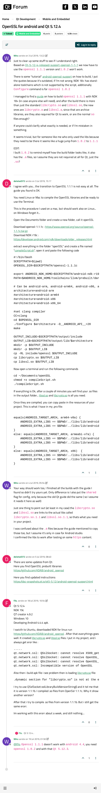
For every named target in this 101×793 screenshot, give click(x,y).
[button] (5, 788)
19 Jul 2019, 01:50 (37, 739)
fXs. (15, 600)
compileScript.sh (24, 250)
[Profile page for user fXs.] (6, 603)
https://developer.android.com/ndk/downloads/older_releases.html (53, 239)
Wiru (16, 55)
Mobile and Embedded (28, 33)
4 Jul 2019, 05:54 (36, 483)
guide (40, 96)
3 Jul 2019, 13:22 (36, 55)
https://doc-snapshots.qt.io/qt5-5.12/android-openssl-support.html (53, 581)
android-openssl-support (57, 76)
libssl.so (43, 395)
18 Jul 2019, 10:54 (36, 600)
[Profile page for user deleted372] (6, 183)
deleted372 (19, 181)
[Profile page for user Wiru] (6, 58)
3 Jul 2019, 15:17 (43, 181)
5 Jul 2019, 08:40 (43, 556)
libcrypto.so (60, 395)
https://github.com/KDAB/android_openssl (39, 570)
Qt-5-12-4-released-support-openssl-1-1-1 (51, 65)
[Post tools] (96, 171)
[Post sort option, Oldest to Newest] (7, 45)
